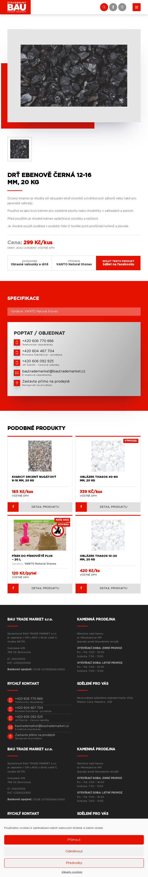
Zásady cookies (72, 872)
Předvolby (74, 863)
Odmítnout (74, 851)
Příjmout (74, 839)
